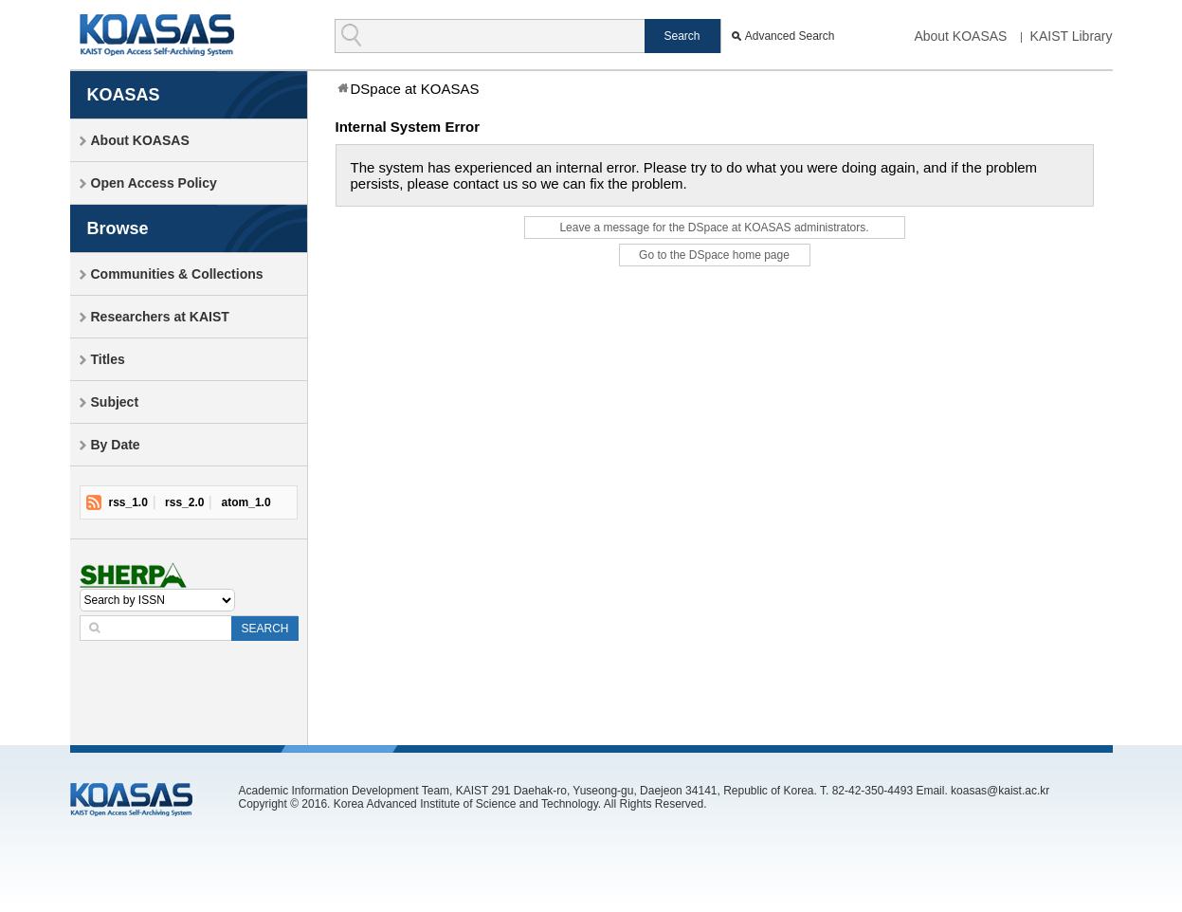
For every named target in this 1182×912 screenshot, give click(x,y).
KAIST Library (1071, 36)
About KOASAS (960, 36)
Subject (115, 402)
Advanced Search (790, 36)
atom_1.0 (246, 502)
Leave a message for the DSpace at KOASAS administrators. (713, 227)
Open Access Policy (154, 183)
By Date (115, 444)
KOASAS (157, 34)
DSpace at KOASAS (415, 89)
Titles (108, 359)
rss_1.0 (128, 502)
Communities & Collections (177, 274)
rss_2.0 (184, 502)
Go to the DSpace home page (714, 255)
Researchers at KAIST (160, 316)
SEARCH (264, 628)
